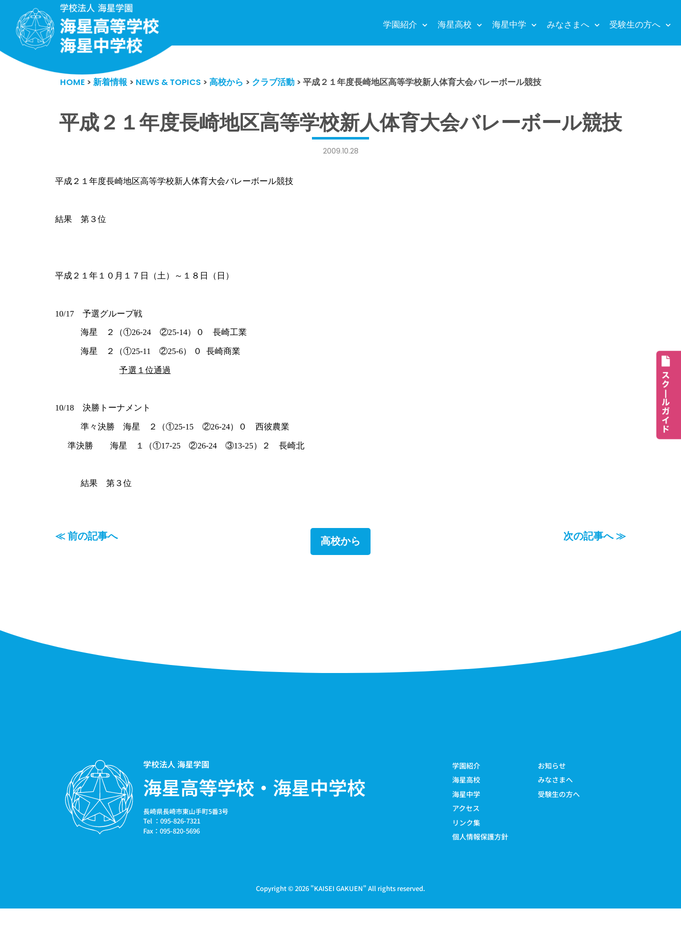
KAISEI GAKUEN (338, 908)
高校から (340, 561)
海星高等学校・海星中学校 (254, 806)
